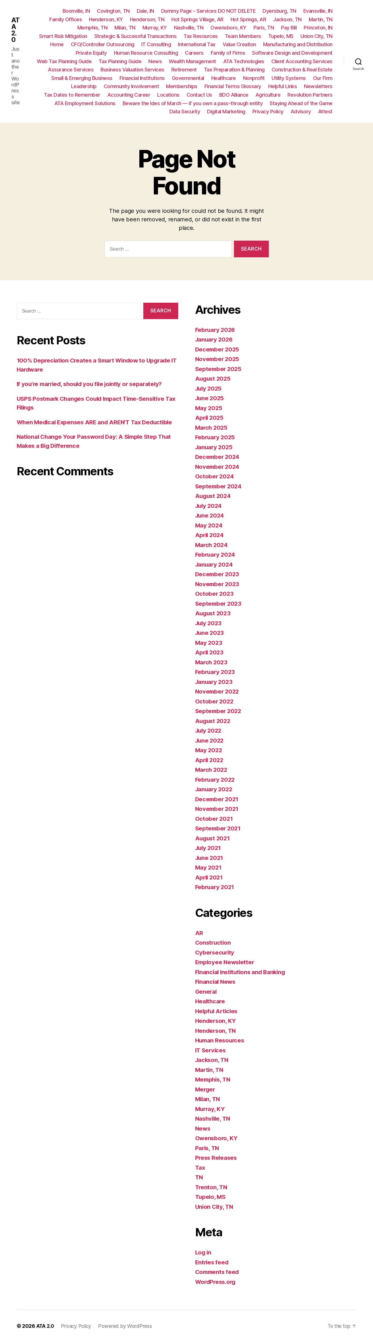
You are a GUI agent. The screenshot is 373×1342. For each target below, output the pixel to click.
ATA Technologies (243, 61)
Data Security (184, 112)
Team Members (243, 36)
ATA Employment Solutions (85, 103)
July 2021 (209, 847)
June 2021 (210, 857)
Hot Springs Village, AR (197, 19)
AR (199, 932)
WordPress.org (216, 1281)
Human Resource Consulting (146, 53)
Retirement (184, 70)
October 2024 (215, 476)
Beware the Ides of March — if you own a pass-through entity (193, 103)
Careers (194, 53)
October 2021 (214, 818)
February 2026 (216, 329)
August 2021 (213, 838)
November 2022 (218, 691)
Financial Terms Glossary (232, 86)
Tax (200, 1167)
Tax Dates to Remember (72, 95)
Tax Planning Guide (120, 61)
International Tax (197, 44)
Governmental (188, 78)
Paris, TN (263, 28)
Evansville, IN (317, 11)
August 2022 (213, 720)
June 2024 (210, 515)
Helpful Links (282, 86)
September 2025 (219, 368)
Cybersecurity (215, 952)
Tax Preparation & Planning (234, 70)
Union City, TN (316, 36)
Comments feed (218, 1271)
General (206, 991)
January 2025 (214, 447)
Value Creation (239, 44)
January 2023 (214, 681)
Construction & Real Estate (302, 70)
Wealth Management (192, 61)
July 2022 (209, 730)
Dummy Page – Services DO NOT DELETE (208, 11)
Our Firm (322, 78)
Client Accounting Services (301, 61)
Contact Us (199, 95)
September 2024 (219, 486)
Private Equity (91, 53)
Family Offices (65, 19)
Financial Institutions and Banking (242, 972)
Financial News (216, 981)
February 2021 (215, 887)
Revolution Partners (309, 95)
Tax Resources (201, 36)
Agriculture (268, 95)
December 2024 (218, 456)
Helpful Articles (217, 1011)
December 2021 (217, 799)
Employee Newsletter (226, 962)
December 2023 (218, 574)
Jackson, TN (287, 19)
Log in (203, 1252)
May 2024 (209, 525)
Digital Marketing (226, 112)
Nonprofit (254, 78)
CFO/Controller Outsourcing (102, 44)
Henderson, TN (147, 19)
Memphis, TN (92, 28)
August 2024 (214, 495)
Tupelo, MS (280, 36)
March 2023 (212, 662)
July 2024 (209, 505)
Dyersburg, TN (279, 11)
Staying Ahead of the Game (301, 103)
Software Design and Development (292, 53)
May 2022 (209, 750)
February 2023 (216, 671)
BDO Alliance (233, 95)
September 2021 (218, 828)
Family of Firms (228, 53)
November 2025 (218, 358)
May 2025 (209, 408)
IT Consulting (156, 44)
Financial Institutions (142, 78)
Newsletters (318, 86)
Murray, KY (154, 28)
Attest (325, 112)
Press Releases (216, 1157)
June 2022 (210, 740)
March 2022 (212, 769)
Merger (205, 1089)
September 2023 (219, 603)
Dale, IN (145, 11)
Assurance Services (70, 70)
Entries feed (212, 1262)
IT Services (211, 1050)
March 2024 (212, 544)
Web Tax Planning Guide (64, 61)
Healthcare (223, 78)
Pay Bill (289, 28)
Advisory (301, 112)
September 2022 (219, 711)
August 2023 (213, 613)
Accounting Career (128, 95)
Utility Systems (289, 78)
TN (199, 1177)
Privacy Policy (268, 112)
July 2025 (209, 388)
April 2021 (209, 877)
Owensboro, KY (228, 28)
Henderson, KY (106, 19)
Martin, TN (320, 19)
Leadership (84, 86)
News (155, 61)
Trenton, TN (211, 1187)
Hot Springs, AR (248, 19)
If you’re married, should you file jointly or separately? (93, 383)
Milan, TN (124, 28)
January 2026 (215, 339)
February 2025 (216, 437)
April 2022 (210, 760)
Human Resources (220, 1040)
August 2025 (213, 378)
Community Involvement (131, 86)
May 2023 (209, 642)
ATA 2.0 (15, 30)
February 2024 (216, 554)
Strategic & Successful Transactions (135, 36)
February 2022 (216, 779)
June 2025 (210, 398)
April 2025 (210, 417)
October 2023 (215, 593)
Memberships (181, 86)
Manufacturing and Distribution (297, 44)
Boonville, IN (76, 11)
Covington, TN (113, 11)
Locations (168, 95)
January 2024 (215, 564)
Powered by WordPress (128, 1326)
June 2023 (210, 632)
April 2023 (210, 652)
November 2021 (217, 808)
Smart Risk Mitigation (63, 36)
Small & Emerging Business (81, 78)
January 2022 (214, 789)
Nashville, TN (189, 28)
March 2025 (212, 427)
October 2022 (215, 701)
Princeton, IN (318, 28)
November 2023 (218, 584)
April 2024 (210, 535)
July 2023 (209, 623)
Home (57, 44)
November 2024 (218, 466)
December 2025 (218, 349)
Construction (213, 942)
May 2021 (209, 867)
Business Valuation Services (132, 70)
